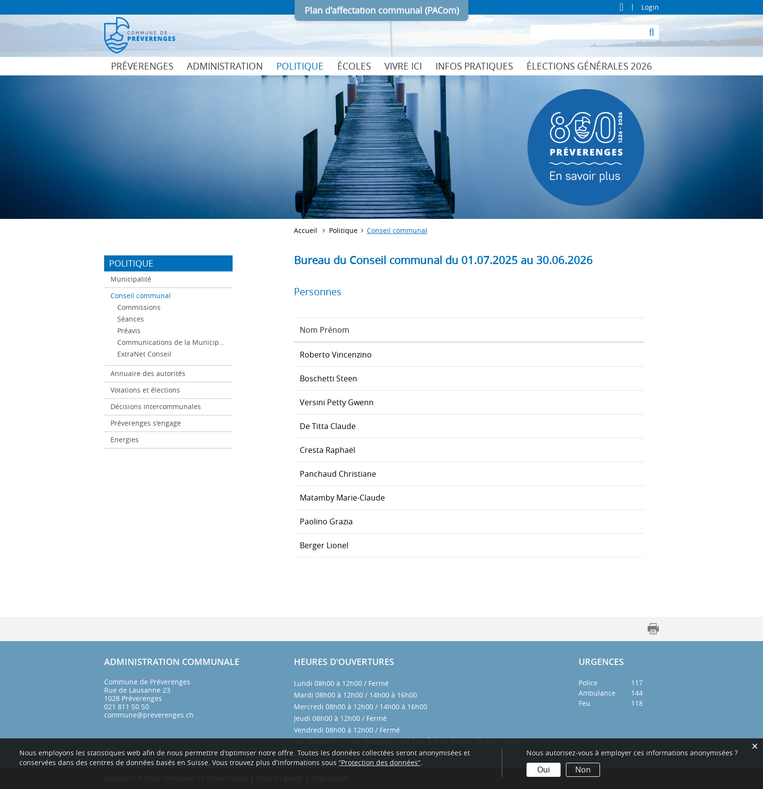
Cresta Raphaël (327, 450)
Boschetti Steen (328, 378)
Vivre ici (403, 66)
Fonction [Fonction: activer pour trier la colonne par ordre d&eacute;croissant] (492, 329)
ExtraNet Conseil (144, 354)
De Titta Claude (328, 426)
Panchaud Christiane (338, 473)
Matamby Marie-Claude (342, 497)
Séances (130, 318)
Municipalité (130, 279)
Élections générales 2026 (589, 66)
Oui (543, 769)
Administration (225, 66)
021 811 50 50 (126, 706)
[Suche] (651, 32)
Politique (300, 66)
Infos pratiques (474, 66)
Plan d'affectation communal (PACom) (382, 10)
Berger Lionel (324, 545)
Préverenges (142, 66)
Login (650, 7)
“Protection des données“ (379, 762)
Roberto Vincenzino (336, 354)
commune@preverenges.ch (149, 715)
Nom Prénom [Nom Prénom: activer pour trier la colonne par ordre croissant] (324, 329)
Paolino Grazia (326, 521)
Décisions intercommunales (155, 406)
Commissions (139, 307)
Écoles (354, 66)
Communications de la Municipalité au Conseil (171, 342)
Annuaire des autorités (147, 373)
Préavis (129, 330)
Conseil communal (161, 295)
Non (583, 769)
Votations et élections (145, 389)
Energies (124, 439)
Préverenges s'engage (145, 423)
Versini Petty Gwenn (337, 402)
